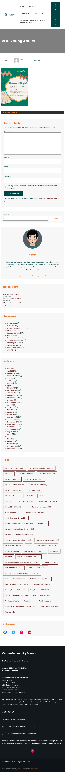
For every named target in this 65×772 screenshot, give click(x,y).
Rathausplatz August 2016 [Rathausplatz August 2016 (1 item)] (40, 579)
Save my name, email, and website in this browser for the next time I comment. (32, 187)
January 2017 (12, 393)
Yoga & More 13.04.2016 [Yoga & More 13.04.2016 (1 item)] (49, 606)
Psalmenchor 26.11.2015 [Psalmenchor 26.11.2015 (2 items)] (13, 568)
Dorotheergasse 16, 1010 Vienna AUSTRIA (23, 734)
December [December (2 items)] (42, 523)
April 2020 (11, 371)
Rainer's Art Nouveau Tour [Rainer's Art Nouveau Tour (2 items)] (15, 579)
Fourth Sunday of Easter (12, 298)
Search (6, 214)
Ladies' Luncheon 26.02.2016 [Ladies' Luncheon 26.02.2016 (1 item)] (46, 546)
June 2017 (11, 381)
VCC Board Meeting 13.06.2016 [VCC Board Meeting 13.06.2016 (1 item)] (16, 595)
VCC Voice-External (14, 348)
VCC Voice (5, 60)
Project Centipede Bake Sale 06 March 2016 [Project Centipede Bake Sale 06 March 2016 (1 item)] (21, 562)
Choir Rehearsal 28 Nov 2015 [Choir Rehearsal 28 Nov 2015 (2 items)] (16, 518)
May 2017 (10, 383)
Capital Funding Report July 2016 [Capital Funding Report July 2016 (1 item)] (38, 507)
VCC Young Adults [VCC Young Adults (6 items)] (12, 601)
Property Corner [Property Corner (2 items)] (50, 562)
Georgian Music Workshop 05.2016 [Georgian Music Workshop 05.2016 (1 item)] (18, 540)
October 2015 (12, 427)
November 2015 (13, 424)
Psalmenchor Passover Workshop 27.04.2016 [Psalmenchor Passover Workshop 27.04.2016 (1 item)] (22, 573)
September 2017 (13, 376)
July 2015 (10, 434)
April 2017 (10, 385)
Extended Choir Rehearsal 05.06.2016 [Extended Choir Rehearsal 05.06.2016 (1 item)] (19, 534)
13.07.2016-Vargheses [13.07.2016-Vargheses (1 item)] (13, 496)
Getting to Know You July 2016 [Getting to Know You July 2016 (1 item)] (48, 540)
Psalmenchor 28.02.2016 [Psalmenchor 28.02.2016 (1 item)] (37, 568)
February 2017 (12, 390)
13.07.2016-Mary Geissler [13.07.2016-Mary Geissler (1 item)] (14, 485)
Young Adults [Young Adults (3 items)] (10, 612)
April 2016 (10, 412)
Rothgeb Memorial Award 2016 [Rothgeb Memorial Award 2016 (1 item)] (16, 584)
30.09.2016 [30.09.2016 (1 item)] (9, 501)
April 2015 (10, 441)
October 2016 (12, 400)
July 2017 (10, 378)
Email (7, 167)
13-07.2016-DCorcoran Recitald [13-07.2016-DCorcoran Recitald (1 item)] (41, 468)
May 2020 (10, 368)
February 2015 (12, 446)
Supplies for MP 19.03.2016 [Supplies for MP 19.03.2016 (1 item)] (39, 590)
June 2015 (11, 436)
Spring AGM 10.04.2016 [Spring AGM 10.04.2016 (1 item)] (42, 584)
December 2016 (13, 395)
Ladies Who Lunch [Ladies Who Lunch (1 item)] (12, 551)
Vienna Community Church (19, 653)
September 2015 (13, 429)
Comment (8, 131)
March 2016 (11, 415)
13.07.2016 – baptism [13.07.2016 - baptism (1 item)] (25, 474)
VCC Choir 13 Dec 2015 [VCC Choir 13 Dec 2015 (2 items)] (41, 595)
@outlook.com (29, 726)
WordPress (33, 769)
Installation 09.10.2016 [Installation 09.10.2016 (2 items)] (13, 546)
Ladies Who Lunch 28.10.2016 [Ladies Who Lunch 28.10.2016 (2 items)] (34, 551)
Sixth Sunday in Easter (11, 294)
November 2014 (13, 449)
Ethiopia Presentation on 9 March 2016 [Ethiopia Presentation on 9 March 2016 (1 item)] (19, 529)
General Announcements (16, 328)
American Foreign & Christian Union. (24, 704)
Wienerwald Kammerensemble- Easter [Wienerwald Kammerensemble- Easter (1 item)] (20, 606)
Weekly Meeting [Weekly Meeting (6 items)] (45, 601)
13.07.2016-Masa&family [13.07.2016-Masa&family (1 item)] (38, 485)
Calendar (10, 326)
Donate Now (55, 14)
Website (7, 176)
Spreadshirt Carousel (15, 340)
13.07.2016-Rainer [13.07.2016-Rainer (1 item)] (34, 490)
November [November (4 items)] (54, 551)
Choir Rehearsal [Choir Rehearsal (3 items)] (11, 512)
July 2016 (10, 405)
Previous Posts (10, 112)
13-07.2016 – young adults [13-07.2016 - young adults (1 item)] (14, 468)
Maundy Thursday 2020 (12, 303)
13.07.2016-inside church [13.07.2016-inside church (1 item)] (34, 479)
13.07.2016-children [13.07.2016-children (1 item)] (12, 479)
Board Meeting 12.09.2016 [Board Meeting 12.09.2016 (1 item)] (48, 501)
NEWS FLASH (11, 331)
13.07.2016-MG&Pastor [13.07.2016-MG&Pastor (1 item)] (13, 490)
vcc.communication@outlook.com (46, 743)
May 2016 (10, 410)
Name (7, 157)
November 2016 (13, 398)
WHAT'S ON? (12, 350)
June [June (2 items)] (28, 546)
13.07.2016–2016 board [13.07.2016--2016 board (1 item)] (47, 474)
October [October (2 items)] (8, 557)
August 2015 (11, 432)
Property (10, 335)
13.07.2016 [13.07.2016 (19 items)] (8, 474)
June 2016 (11, 407)
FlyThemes (22, 769)
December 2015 (13, 422)
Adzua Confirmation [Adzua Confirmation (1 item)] (25, 501)
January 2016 (12, 419)
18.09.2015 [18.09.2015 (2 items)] (30, 496)
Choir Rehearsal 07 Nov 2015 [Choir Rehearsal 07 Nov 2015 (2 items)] (33, 512)
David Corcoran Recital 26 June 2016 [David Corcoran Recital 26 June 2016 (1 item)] (19, 523)
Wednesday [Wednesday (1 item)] (28, 601)
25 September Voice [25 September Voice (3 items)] (47, 496)
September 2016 (13, 402)
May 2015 (10, 439)
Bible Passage (12, 323)
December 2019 (13, 373)
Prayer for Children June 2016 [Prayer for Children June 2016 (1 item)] (28, 557)
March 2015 (11, 444)
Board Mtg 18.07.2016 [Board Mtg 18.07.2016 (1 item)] (13, 507)
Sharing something (14, 338)
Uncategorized (12, 343)
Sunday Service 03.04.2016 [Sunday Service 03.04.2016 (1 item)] (15, 590)
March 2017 (11, 388)
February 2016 (12, 417)
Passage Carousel (14, 333)
